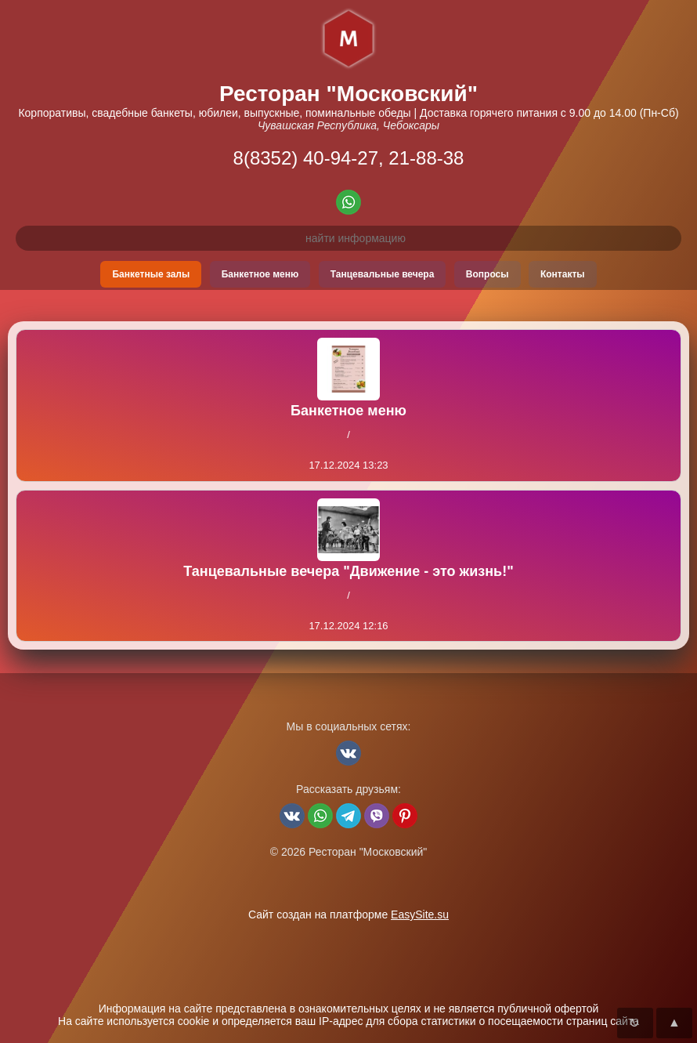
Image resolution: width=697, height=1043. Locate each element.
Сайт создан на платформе (348, 914)
